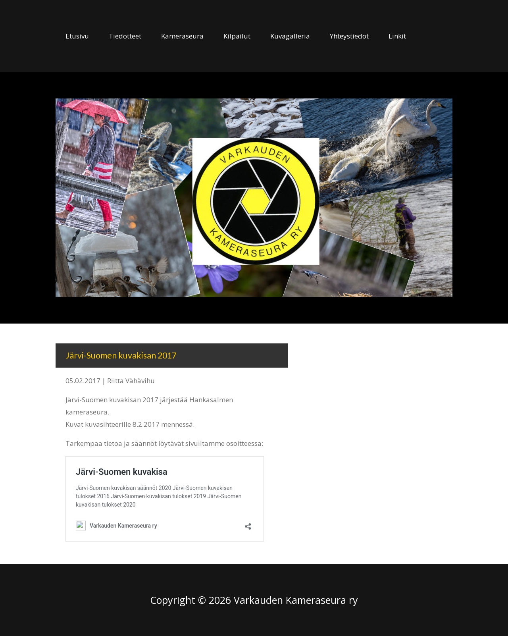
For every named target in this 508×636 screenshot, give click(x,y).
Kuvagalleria (290, 35)
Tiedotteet (125, 35)
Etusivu (77, 35)
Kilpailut (236, 35)
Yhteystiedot (349, 35)
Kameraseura (182, 35)
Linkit (397, 35)
